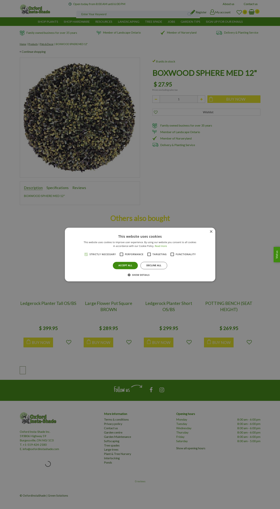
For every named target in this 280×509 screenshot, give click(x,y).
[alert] (140, 254)
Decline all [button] (153, 265)
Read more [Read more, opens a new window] (161, 246)
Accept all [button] (125, 265)
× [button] (211, 231)
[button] (140, 275)
